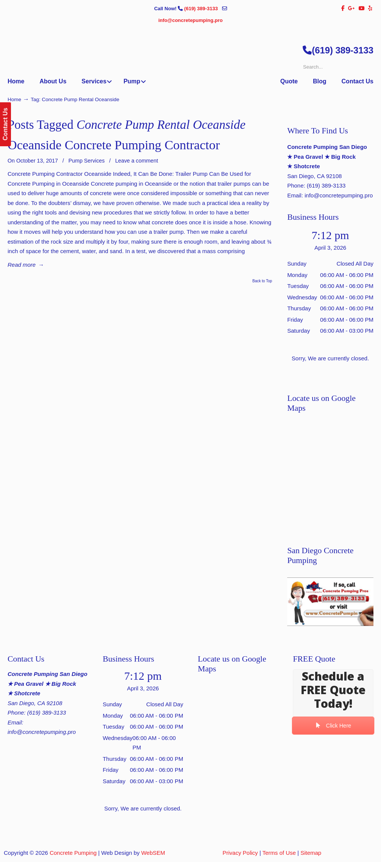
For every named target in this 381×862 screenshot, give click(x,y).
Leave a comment (136, 161)
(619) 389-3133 (201, 8)
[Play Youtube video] (330, 601)
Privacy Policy (240, 852)
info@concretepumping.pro (190, 20)
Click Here (333, 726)
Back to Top (262, 281)
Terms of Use (279, 852)
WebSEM (153, 852)
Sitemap (310, 852)
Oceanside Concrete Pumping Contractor (114, 145)
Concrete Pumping (73, 852)
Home (14, 99)
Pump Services (86, 161)
